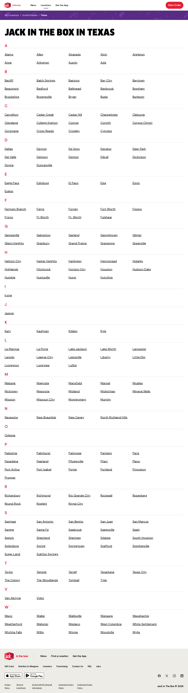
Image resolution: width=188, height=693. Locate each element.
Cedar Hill (75, 115)
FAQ (89, 666)
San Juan (106, 521)
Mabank (10, 383)
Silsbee (105, 538)
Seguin (9, 538)
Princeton (139, 469)
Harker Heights (47, 261)
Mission (10, 399)
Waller (41, 616)
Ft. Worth (75, 217)
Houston (106, 269)
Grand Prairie (78, 243)
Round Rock (13, 503)
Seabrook (75, 530)
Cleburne (139, 115)
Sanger (9, 530)
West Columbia (111, 624)
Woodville (107, 632)
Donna (9, 165)
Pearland (42, 461)
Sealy (136, 530)
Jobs (98, 666)
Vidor (40, 598)
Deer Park (139, 149)
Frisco (9, 217)
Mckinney (11, 391)
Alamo (9, 54)
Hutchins (106, 277)
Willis (40, 632)
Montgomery (77, 399)
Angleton (139, 54)
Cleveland (11, 123)
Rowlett (42, 503)
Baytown (139, 80)
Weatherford (13, 624)
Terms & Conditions (21, 686)
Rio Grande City (79, 495)
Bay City (106, 80)
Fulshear (106, 217)
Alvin (103, 54)
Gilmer (137, 235)
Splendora (12, 546)
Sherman (75, 538)
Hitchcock (44, 269)
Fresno (137, 209)
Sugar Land (12, 554)
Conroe (74, 123)
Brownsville (44, 97)
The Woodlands (47, 580)
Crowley (74, 131)
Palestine (11, 453)
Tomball (74, 580)
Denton (74, 157)
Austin (73, 62)
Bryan (72, 97)
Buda (104, 97)
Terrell (73, 572)
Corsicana (12, 131)
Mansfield (75, 383)
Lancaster (139, 349)
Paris (136, 453)
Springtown (76, 546)
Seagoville (107, 530)
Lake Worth (108, 349)
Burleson (138, 97)
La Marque (12, 349)
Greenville (139, 243)
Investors (47, 666)
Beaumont (12, 88)
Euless (9, 191)
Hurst (72, 277)
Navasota (11, 417)
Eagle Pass (12, 183)
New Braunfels (46, 417)
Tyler (103, 580)
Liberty (105, 357)
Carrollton (11, 115)
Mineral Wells (141, 391)
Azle (103, 62)
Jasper (9, 313)
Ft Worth (43, 217)
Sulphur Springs (47, 554)
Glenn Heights (14, 243)
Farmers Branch (15, 209)
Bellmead (75, 88)
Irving (8, 295)
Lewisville (75, 357)
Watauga (106, 616)
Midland (74, 391)
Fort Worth (107, 209)
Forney (73, 209)
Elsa (103, 183)
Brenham (139, 88)
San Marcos (141, 521)
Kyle (103, 331)
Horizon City (77, 269)
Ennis (136, 183)
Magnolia (43, 383)
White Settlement (145, 624)
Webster (42, 624)
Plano (136, 461)
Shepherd (43, 538)
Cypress (106, 131)
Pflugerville (76, 461)
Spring (41, 546)
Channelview (109, 115)
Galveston (44, 235)
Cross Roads (45, 131)
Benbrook (107, 88)
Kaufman (43, 331)
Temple (41, 572)
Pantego (106, 453)
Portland (106, 469)
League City (45, 357)
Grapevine (107, 243)
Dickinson (139, 157)
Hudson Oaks (142, 269)
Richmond (44, 495)
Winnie (73, 632)
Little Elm (139, 357)
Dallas (9, 149)
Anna (8, 62)
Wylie (136, 632)
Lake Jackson (78, 349)
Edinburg (43, 183)
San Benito (76, 521)
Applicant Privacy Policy (66, 686)
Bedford (42, 88)
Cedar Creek (45, 115)
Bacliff (9, 80)
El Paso (73, 183)
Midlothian (107, 391)
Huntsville (43, 277)
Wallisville (75, 616)
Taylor (9, 572)
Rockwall (106, 495)
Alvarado (75, 54)
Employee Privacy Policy (84, 686)
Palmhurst (44, 453)
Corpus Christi (143, 123)
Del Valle (10, 157)
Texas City (140, 572)
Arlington (43, 62)
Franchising (62, 666)
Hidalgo (138, 261)
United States (29, 15)
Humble (10, 277)
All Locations (12, 15)
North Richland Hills (113, 417)
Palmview (75, 453)
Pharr (104, 461)
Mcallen (138, 383)
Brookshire (12, 97)
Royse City (76, 503)
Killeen (73, 331)
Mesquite (43, 391)
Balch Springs (46, 80)
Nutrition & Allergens (28, 666)
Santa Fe (43, 530)
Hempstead (108, 261)
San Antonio (45, 521)
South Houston (143, 538)
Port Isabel (44, 469)
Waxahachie (141, 616)
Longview (43, 365)
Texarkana (107, 572)
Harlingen (75, 261)
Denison (42, 157)
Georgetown (108, 235)
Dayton (42, 149)
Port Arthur (12, 469)
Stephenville (141, 546)
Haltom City (13, 261)
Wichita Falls (13, 632)
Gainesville (12, 235)
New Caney (76, 417)
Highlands (11, 269)
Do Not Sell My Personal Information (42, 686)
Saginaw (10, 521)
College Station (47, 123)
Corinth (105, 123)
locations (46, 5)
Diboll (104, 157)
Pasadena (11, 461)
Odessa (10, 435)
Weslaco (74, 624)
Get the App (61, 5)
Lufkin (73, 365)
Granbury (43, 243)
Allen (40, 54)
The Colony (12, 580)
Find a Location (59, 656)
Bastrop (74, 80)
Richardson (12, 495)
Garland (74, 235)
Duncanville (44, 165)
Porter (73, 469)
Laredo (9, 357)
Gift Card (9, 666)
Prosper (10, 477)
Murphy (105, 399)
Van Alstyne (13, 598)
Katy (8, 331)
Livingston (12, 365)
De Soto (74, 149)
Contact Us (77, 666)
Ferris (40, 209)
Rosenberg (140, 495)
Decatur (105, 149)
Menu (33, 5)
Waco (8, 616)
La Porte (42, 349)
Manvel (105, 383)
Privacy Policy (8, 686)
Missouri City (46, 399)
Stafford (106, 546)
